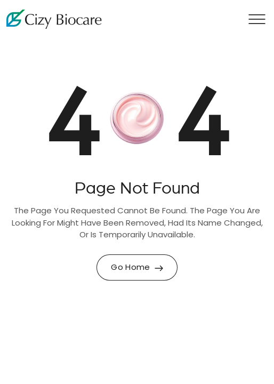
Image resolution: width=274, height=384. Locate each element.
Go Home (137, 268)
